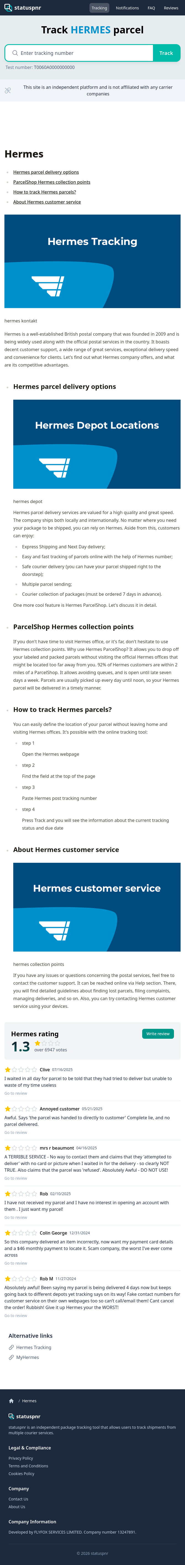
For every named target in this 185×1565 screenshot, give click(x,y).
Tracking (99, 7)
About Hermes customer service (47, 202)
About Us (17, 1506)
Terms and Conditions (28, 1465)
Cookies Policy (21, 1473)
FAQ (151, 7)
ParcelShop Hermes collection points (51, 182)
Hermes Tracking (30, 1347)
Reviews (171, 7)
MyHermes (24, 1357)
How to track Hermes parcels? (44, 192)
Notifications (127, 7)
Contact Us (18, 1499)
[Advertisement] (48, 124)
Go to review (15, 1093)
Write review (158, 1033)
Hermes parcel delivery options (46, 172)
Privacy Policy (21, 1458)
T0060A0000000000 (54, 67)
